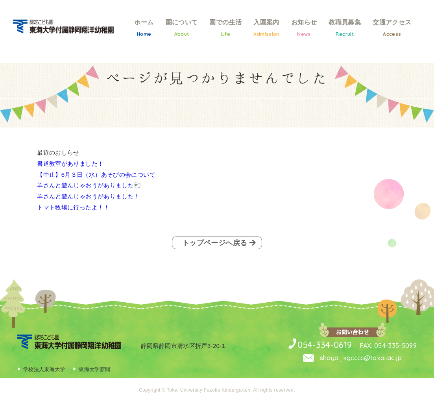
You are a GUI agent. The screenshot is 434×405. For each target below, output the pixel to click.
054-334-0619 (315, 346)
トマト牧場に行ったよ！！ (73, 207)
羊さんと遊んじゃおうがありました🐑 (89, 185)
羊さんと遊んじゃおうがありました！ (88, 196)
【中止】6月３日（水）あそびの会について (96, 174)
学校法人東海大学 (44, 372)
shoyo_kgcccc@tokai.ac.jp (354, 360)
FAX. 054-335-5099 (385, 346)
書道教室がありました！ (70, 163)
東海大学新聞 (95, 372)
